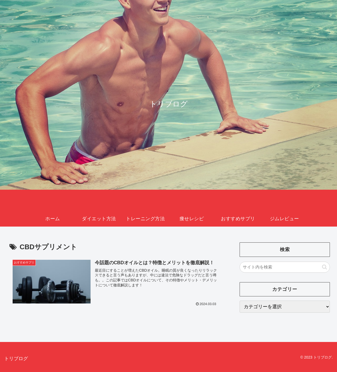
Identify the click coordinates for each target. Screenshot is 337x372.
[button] (324, 267)
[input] (285, 267)
